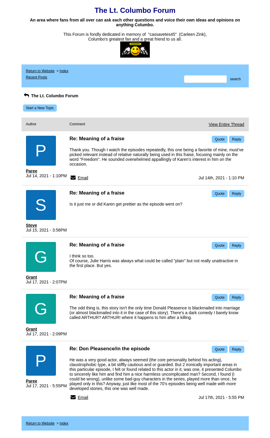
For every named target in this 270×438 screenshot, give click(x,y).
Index (64, 71)
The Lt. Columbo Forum (50, 95)
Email (83, 177)
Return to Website (40, 71)
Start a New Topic (40, 108)
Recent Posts (36, 77)
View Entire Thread (226, 124)
